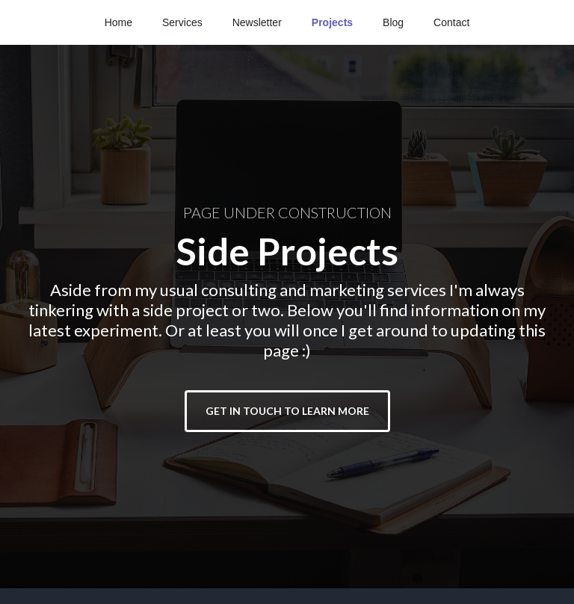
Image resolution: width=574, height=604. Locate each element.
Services (182, 22)
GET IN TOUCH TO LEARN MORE (287, 410)
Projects (332, 22)
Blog (393, 22)
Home (118, 22)
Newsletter (257, 22)
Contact (451, 22)
